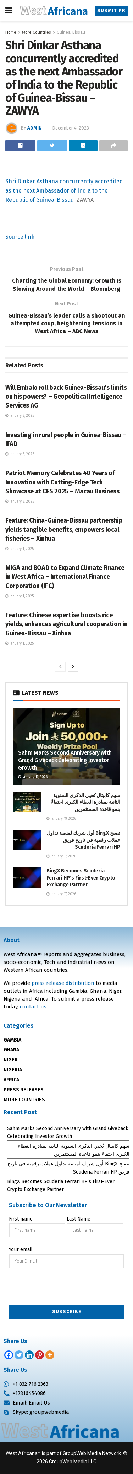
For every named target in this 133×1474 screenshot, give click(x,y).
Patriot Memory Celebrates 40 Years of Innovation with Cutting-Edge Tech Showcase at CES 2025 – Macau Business (62, 482)
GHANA (11, 1050)
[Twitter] (19, 1354)
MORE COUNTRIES (24, 1100)
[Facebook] (8, 1354)
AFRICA (11, 1080)
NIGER (11, 1060)
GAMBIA (12, 1040)
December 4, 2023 (70, 128)
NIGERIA (13, 1070)
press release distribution (63, 983)
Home (10, 32)
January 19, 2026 (33, 777)
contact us (33, 1006)
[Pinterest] (39, 1354)
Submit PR (111, 10)
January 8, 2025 (19, 416)
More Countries (36, 32)
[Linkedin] (29, 1354)
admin (34, 128)
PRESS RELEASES (24, 1090)
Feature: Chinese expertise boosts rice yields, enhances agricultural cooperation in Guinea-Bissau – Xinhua (66, 624)
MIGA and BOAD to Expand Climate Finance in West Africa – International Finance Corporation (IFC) (64, 576)
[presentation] (67, 1287)
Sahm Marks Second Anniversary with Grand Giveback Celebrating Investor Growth (65, 760)
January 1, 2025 (19, 549)
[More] (49, 1354)
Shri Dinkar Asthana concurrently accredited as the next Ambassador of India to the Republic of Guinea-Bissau (64, 190)
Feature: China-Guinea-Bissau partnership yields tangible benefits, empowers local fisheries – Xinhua (64, 529)
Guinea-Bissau (71, 32)
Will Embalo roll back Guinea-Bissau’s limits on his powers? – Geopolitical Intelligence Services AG (66, 396)
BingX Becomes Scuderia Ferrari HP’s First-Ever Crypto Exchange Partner (80, 878)
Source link (19, 237)
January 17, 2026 (61, 856)
